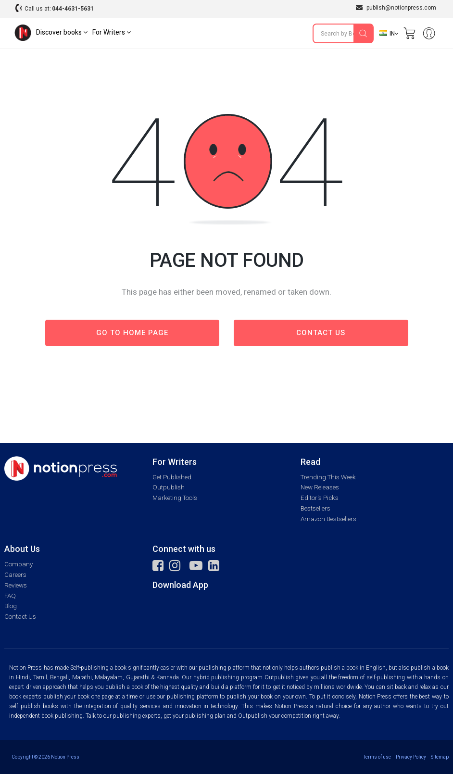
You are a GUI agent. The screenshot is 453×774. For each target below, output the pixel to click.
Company (18, 564)
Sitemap (440, 757)
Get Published (171, 477)
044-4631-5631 (73, 8)
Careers (15, 574)
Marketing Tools (174, 497)
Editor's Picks (320, 497)
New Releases (320, 487)
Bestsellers (315, 508)
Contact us (320, 332)
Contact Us (20, 616)
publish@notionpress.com (396, 7)
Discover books (62, 32)
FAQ (10, 595)
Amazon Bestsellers (328, 519)
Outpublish (168, 487)
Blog (10, 606)
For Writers (111, 32)
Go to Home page (132, 332)
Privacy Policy (411, 757)
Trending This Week (328, 477)
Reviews (15, 585)
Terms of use (377, 757)
